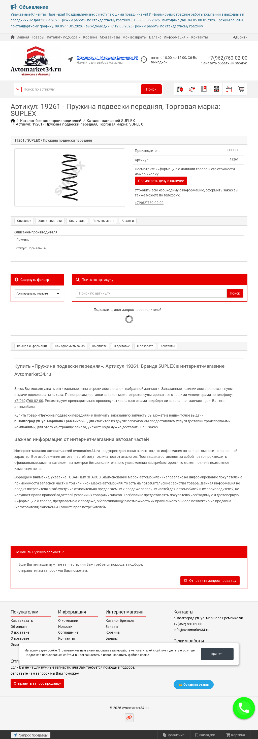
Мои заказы (110, 37)
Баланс (155, 37)
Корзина (90, 37)
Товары (38, 37)
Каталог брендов (120, 621)
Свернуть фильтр (32, 280)
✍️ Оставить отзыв (194, 684)
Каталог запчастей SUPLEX (111, 120)
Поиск (151, 89)
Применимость (103, 221)
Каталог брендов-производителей (50, 120)
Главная (20, 37)
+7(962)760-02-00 (227, 57)
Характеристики (50, 221)
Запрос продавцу (31, 735)
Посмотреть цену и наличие (161, 181)
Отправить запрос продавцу (210, 581)
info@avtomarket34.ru (191, 630)
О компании (68, 621)
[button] (244, 708)
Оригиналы (77, 221)
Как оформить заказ (70, 346)
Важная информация (32, 346)
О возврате (145, 346)
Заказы (112, 627)
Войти (240, 37)
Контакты (199, 37)
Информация (174, 37)
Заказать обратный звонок (224, 63)
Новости (65, 627)
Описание (24, 221)
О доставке (122, 346)
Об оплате (99, 346)
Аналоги (128, 221)
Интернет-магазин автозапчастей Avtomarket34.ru (57, 451)
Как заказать (22, 621)
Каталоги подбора (62, 37)
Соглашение (68, 632)
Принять (217, 654)
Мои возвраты (134, 37)
